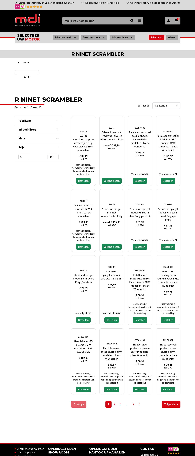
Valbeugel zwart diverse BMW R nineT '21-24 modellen (83, 211)
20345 (112, 127)
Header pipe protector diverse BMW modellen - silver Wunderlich (140, 350)
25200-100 (83, 336)
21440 (112, 204)
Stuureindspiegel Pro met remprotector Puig (111, 212)
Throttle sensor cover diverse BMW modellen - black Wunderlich (111, 353)
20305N (83, 131)
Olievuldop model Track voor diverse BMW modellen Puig (111, 136)
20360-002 (168, 131)
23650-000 (168, 267)
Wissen (172, 37)
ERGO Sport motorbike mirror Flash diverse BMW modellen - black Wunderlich (139, 282)
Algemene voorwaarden (30, 449)
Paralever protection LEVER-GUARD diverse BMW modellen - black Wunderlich (168, 143)
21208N (83, 201)
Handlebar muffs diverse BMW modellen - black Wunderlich (83, 347)
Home (25, 62)
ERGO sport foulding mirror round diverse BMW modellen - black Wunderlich (168, 278)
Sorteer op (143, 105)
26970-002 (168, 340)
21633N (83, 270)
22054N (111, 267)
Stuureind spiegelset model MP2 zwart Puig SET (111, 275)
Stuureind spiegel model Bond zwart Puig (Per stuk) (83, 278)
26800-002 (111, 343)
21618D (140, 204)
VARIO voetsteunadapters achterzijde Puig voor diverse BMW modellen (83, 143)
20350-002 (140, 127)
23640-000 (140, 270)
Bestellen (83, 180)
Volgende (171, 404)
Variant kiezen (112, 180)
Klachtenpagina (26, 452)
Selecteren (156, 37)
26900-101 (140, 340)
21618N (168, 204)
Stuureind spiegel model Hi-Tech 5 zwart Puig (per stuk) (168, 214)
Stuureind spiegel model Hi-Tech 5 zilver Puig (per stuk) (139, 212)
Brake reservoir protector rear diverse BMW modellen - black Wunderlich (168, 351)
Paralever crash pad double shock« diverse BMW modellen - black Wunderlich (140, 139)
